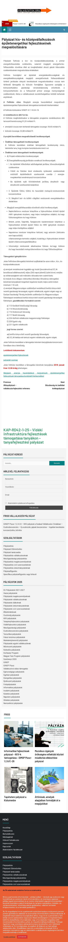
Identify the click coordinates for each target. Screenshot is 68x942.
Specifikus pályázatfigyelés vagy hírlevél (19, 574)
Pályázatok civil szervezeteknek (16, 609)
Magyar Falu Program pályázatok (16, 656)
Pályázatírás (8, 546)
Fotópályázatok (9, 684)
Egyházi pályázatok (11, 675)
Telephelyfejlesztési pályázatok (16, 621)
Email (7, 495)
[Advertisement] (34, 409)
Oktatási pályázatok (11, 700)
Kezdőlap (6, 828)
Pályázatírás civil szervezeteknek (17, 565)
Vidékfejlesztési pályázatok (14, 625)
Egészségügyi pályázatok (13, 672)
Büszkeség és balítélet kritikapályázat (49, 385)
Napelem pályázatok (11, 697)
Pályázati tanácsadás (12, 552)
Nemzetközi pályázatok (13, 703)
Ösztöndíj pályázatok (11, 615)
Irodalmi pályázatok (11, 691)
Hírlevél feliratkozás (11, 840)
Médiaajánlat (8, 837)
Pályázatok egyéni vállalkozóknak (17, 643)
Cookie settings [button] (9, 937)
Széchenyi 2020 (10, 659)
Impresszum (8, 843)
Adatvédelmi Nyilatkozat (12, 850)
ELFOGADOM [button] (22, 937)
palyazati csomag (10, 360)
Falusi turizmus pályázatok (14, 637)
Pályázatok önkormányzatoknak (16, 606)
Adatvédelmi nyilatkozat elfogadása (19, 503)
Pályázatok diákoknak (12, 603)
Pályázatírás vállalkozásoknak (15, 555)
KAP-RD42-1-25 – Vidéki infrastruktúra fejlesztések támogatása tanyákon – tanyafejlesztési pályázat (25, 436)
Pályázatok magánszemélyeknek (16, 596)
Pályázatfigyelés (10, 571)
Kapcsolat (7, 846)
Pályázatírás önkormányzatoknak (16, 568)
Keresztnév (9, 479)
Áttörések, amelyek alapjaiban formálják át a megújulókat (47, 800)
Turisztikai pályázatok (12, 634)
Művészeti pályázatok (12, 647)
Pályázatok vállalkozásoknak (15, 599)
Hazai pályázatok (10, 593)
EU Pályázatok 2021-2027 (14, 590)
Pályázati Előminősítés (12, 549)
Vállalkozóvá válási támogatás (15, 669)
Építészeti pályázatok (12, 681)
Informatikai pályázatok (12, 687)
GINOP (6, 662)
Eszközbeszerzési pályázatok (15, 631)
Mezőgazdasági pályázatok (14, 628)
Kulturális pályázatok (11, 650)
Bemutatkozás (8, 834)
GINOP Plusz (8, 665)
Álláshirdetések (9, 612)
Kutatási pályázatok (11, 694)
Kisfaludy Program (10, 653)
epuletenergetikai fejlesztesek (15, 355)
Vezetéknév (9, 487)
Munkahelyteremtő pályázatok (15, 640)
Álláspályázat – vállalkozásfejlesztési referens (18, 385)
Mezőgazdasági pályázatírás (15, 559)
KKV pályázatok (9, 618)
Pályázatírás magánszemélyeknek (17, 562)
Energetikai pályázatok (12, 678)
